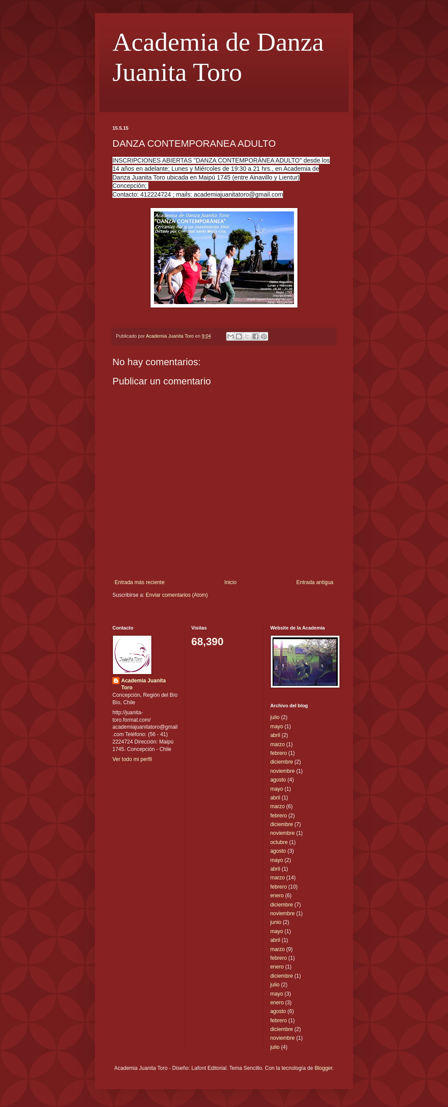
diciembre (281, 762)
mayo (276, 726)
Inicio (230, 582)
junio (275, 922)
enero (277, 896)
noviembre (282, 771)
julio (275, 717)
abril (275, 735)
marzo (277, 744)
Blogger (323, 1068)
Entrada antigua (314, 582)
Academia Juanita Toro (143, 684)
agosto (278, 780)
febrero (278, 753)
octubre (279, 842)
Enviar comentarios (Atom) (177, 595)
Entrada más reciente (139, 582)
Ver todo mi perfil (132, 759)
